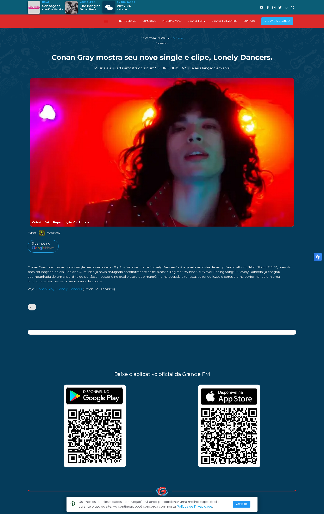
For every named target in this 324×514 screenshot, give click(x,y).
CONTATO (249, 21)
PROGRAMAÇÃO (171, 21)
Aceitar (241, 504)
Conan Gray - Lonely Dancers (59, 289)
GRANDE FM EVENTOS (224, 21)
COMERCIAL (149, 21)
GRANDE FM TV (196, 21)
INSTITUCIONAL (127, 21)
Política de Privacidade (194, 506)
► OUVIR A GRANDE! (277, 21)
